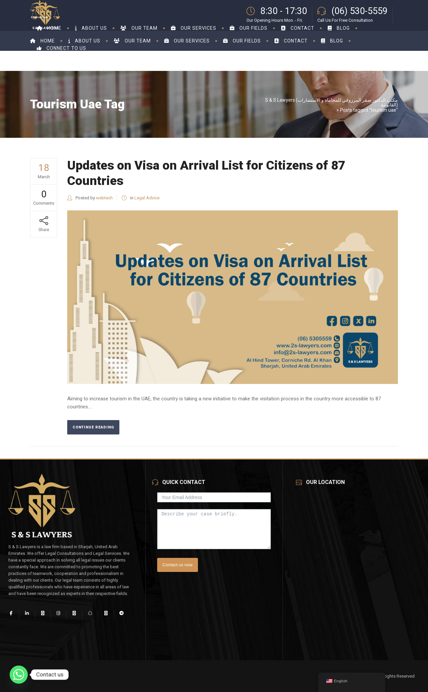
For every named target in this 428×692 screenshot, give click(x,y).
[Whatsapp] (19, 675)
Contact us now (178, 564)
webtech (104, 197)
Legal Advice (146, 197)
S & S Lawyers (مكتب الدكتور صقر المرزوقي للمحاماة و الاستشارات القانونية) (331, 102)
